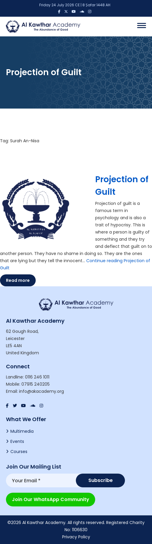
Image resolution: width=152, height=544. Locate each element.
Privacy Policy (76, 537)
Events (17, 441)
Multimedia (22, 431)
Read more (18, 280)
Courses (18, 452)
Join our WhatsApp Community (50, 499)
